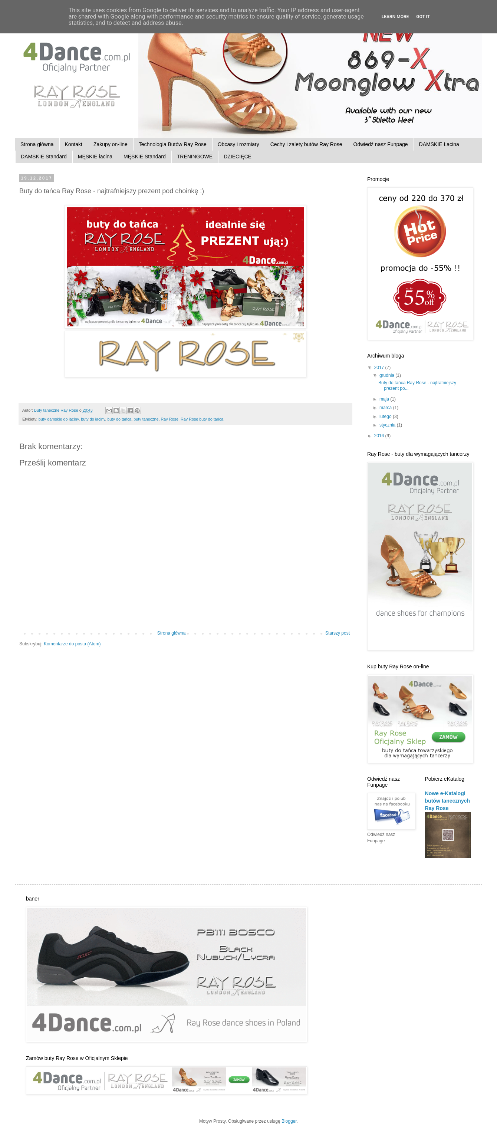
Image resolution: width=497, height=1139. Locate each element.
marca (386, 407)
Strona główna (37, 144)
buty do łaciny (93, 419)
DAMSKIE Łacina (439, 144)
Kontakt (73, 144)
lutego (386, 416)
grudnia (387, 375)
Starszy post (337, 633)
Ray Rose (169, 419)
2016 (379, 435)
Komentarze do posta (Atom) (72, 643)
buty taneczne (146, 419)
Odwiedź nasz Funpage (380, 144)
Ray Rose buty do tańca (202, 419)
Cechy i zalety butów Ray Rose (306, 144)
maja (384, 399)
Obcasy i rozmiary (238, 144)
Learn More (395, 16)
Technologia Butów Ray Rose (173, 144)
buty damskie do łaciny (59, 419)
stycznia (388, 425)
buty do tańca (119, 419)
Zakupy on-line (110, 144)
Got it (423, 16)
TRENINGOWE (195, 156)
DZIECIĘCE (237, 156)
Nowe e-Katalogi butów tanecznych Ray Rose (447, 800)
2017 (379, 367)
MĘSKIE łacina (95, 156)
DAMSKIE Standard (44, 156)
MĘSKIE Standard (145, 156)
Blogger (289, 1121)
